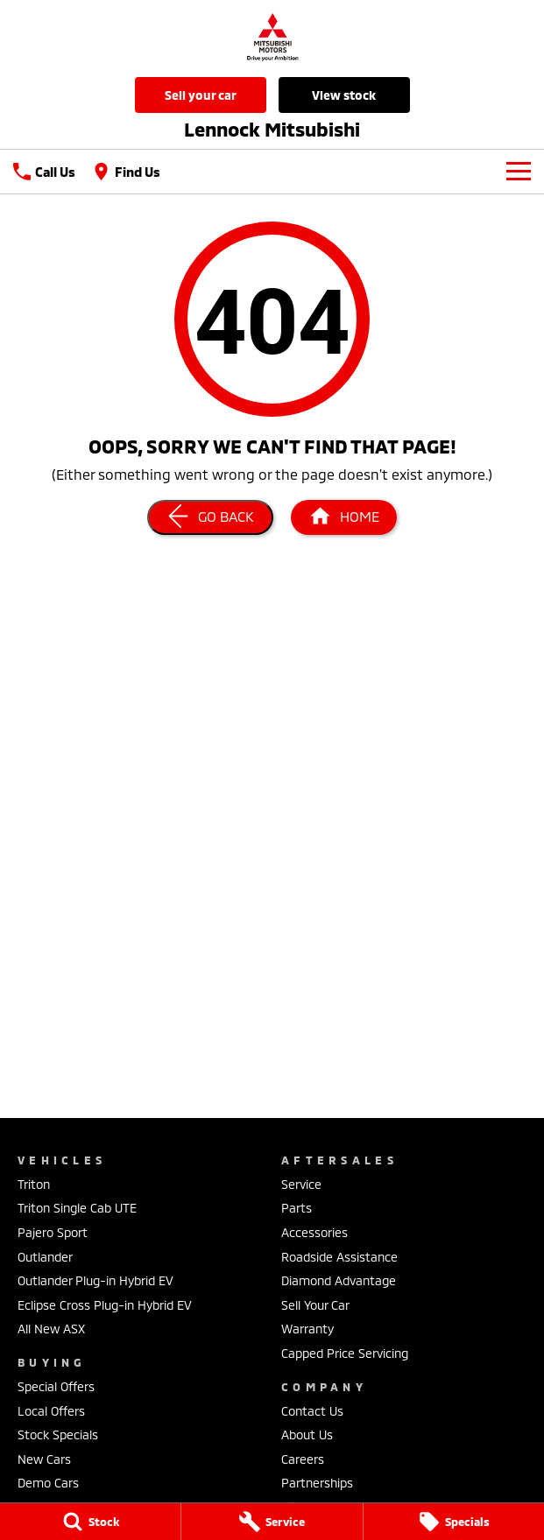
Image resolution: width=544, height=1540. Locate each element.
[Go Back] (210, 517)
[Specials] (454, 1521)
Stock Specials (58, 1434)
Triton (34, 1184)
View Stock (344, 95)
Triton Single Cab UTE (77, 1207)
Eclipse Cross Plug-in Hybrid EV (105, 1304)
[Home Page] (344, 517)
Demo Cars (48, 1482)
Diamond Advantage (338, 1280)
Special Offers (56, 1386)
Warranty (307, 1328)
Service (301, 1184)
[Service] (271, 1521)
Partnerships (317, 1482)
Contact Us (312, 1410)
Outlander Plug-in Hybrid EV (95, 1280)
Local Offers (51, 1410)
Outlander (45, 1256)
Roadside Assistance (339, 1256)
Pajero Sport (53, 1232)
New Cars (44, 1459)
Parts (296, 1207)
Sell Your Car (201, 95)
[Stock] (90, 1521)
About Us (307, 1434)
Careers (302, 1459)
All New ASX (51, 1328)
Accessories (314, 1232)
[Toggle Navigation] (518, 171)
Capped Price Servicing (344, 1353)
